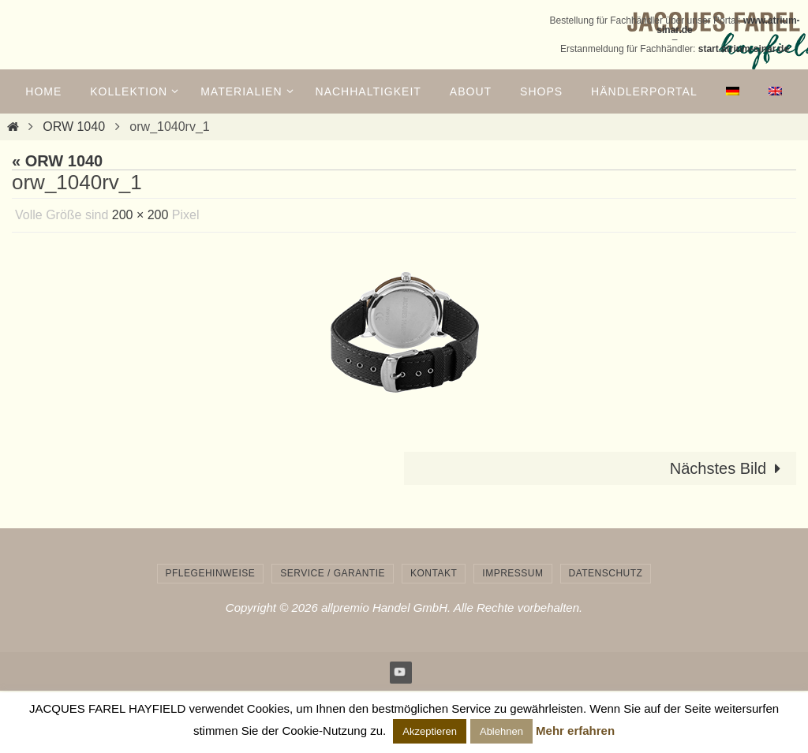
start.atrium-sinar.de (743, 48)
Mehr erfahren (575, 730)
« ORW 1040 (57, 161)
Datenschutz (606, 573)
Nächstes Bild (729, 468)
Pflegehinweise (211, 573)
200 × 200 (140, 215)
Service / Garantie (332, 573)
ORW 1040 (74, 126)
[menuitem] (733, 91)
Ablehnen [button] (501, 731)
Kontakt (433, 573)
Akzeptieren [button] (429, 731)
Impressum (512, 573)
